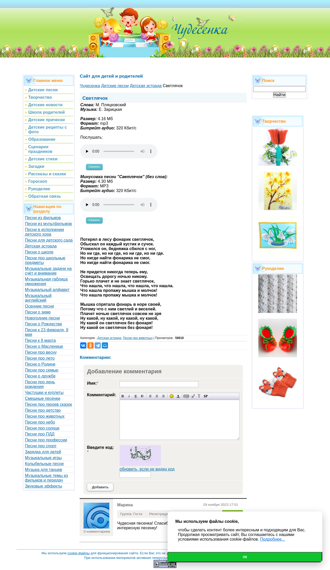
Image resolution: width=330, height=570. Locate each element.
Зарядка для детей (43, 452)
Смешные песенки (42, 398)
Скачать (94, 166)
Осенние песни (39, 306)
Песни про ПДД (39, 434)
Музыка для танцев (43, 469)
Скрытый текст (186, 396)
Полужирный (123, 396)
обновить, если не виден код (147, 469)
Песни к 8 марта (40, 340)
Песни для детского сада (48, 240)
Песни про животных (44, 416)
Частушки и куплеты (44, 392)
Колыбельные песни (44, 463)
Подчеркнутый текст (136, 396)
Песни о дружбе (40, 376)
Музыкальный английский (38, 297)
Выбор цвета (178, 396)
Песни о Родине (40, 364)
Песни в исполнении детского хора (44, 231)
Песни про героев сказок (48, 404)
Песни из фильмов (43, 218)
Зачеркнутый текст (142, 396)
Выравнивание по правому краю (163, 396)
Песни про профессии (46, 440)
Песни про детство (43, 410)
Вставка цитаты (193, 396)
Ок (245, 557)
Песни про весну (41, 352)
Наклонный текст (129, 396)
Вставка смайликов (172, 396)
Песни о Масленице (44, 346)
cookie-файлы (78, 553)
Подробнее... (272, 539)
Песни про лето (39, 358)
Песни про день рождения (40, 384)
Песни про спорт (40, 446)
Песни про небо (40, 422)
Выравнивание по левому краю (150, 396)
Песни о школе (39, 252)
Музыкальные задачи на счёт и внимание (48, 270)
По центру (157, 396)
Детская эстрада (40, 246)
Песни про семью (41, 370)
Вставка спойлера (206, 396)
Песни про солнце (42, 428)
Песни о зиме (38, 312)
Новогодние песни (42, 318)
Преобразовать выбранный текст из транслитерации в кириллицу (199, 396)
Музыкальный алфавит (47, 289)
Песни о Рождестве (43, 324)
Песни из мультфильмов (48, 223)
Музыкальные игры (43, 458)
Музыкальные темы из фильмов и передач (46, 477)
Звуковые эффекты (43, 486)
